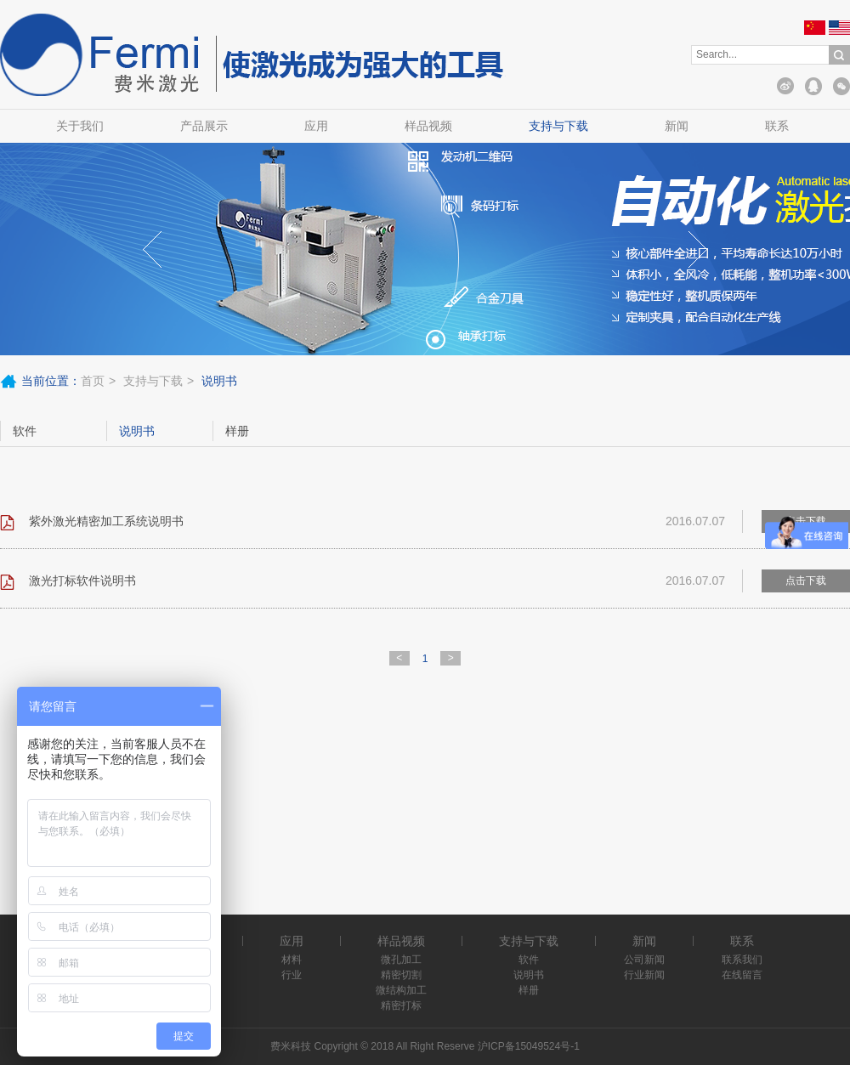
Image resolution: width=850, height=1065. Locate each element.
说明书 (137, 431)
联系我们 (742, 960)
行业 (291, 975)
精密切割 (401, 975)
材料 (291, 960)
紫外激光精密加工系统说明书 (106, 521)
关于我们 (80, 126)
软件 (25, 431)
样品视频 (428, 126)
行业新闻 (644, 975)
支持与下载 (558, 126)
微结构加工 (401, 990)
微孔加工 (401, 960)
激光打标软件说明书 (82, 580)
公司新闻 (644, 960)
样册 (237, 431)
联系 (777, 126)
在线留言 (742, 975)
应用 (316, 126)
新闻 (676, 126)
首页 (93, 381)
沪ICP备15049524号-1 (529, 1046)
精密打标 (401, 1005)
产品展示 (204, 126)
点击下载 (805, 580)
